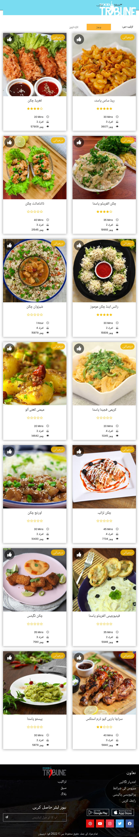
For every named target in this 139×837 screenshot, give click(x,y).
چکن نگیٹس (35, 616)
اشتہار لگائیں (127, 782)
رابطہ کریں (129, 801)
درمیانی (58, 37)
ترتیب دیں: (127, 26)
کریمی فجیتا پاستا (104, 410)
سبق (63, 788)
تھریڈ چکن (35, 100)
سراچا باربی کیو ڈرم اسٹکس (104, 719)
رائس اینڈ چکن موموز (104, 307)
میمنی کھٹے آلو (34, 410)
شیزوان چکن (34, 307)
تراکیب (99, 5)
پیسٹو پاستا (34, 719)
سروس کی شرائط (124, 788)
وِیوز (98, 27)
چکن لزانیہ (104, 513)
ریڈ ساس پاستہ (104, 100)
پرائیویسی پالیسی (124, 795)
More (118, 5)
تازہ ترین (73, 27)
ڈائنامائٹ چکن (34, 204)
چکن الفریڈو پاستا (104, 204)
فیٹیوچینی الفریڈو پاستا (104, 616)
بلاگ (63, 794)
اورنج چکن (35, 513)
